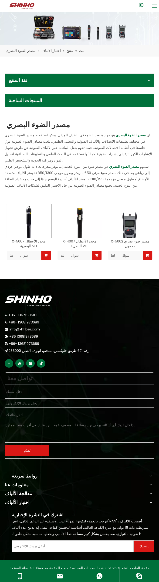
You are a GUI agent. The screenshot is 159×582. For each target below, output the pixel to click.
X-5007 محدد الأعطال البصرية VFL (29, 243)
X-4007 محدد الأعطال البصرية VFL (79, 243)
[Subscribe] (143, 546)
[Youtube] (19, 363)
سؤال (17, 255)
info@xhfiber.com (25, 329)
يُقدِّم (27, 450)
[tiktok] (41, 363)
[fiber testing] (79, 28)
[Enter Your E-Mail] (71, 546)
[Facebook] (9, 363)
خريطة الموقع (22, 567)
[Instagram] (30, 363)
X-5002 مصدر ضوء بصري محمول (130, 243)
